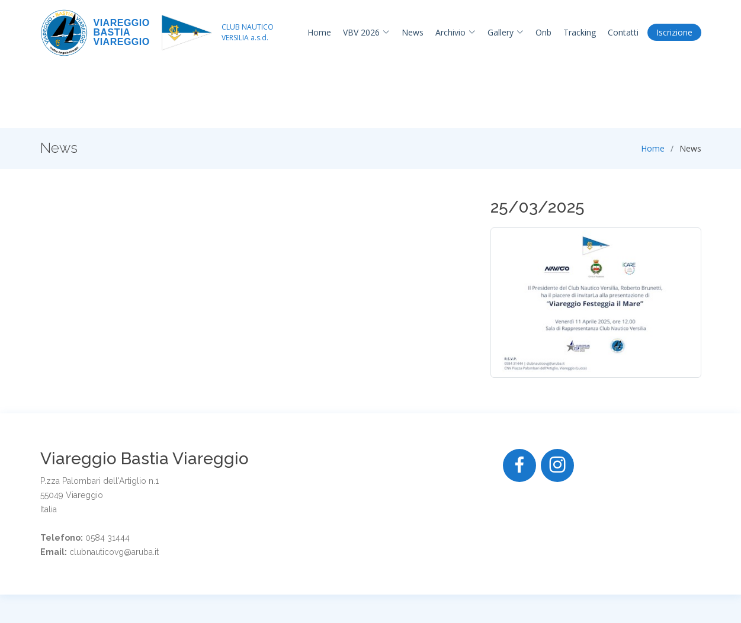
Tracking (579, 32)
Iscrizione (674, 32)
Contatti (623, 32)
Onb (543, 32)
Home (319, 32)
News (413, 32)
